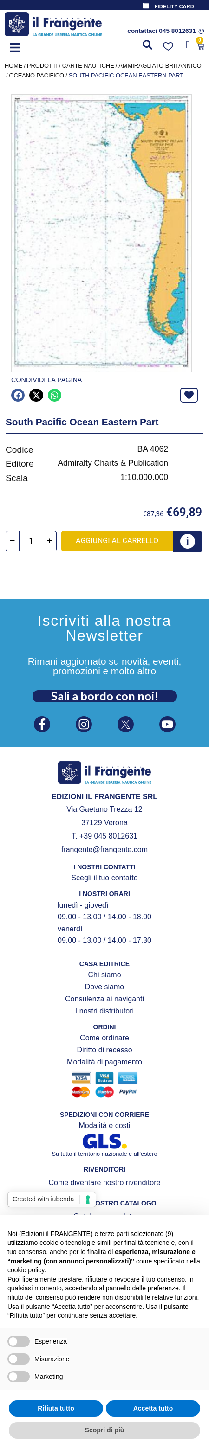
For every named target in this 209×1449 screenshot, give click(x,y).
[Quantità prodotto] (31, 541)
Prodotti (42, 65)
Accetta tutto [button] (153, 1408)
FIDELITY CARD (174, 6)
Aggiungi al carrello (117, 540)
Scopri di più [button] (104, 1430)
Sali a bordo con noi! (104, 696)
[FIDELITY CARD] (146, 5)
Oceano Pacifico (37, 75)
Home (13, 65)
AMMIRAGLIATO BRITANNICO (159, 65)
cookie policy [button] (25, 1270)
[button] (15, 47)
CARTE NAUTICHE (88, 65)
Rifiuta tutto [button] (56, 1408)
